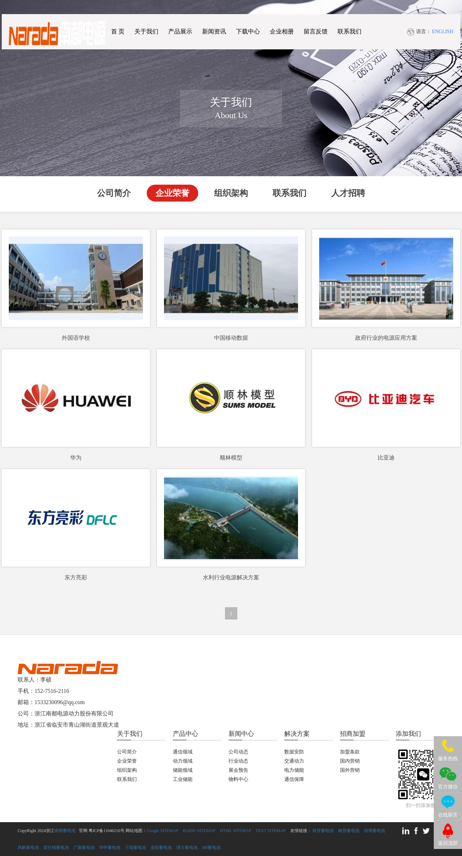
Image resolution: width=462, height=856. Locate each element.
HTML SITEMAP (235, 830)
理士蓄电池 (186, 847)
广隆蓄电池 (84, 847)
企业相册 (282, 31)
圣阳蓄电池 (161, 847)
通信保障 (294, 779)
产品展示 (180, 31)
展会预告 (238, 770)
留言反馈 (316, 31)
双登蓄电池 (323, 830)
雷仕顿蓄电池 (56, 847)
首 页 (117, 31)
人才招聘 (348, 193)
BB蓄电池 (211, 847)
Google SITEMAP (162, 830)
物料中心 (238, 779)
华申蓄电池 (109, 847)
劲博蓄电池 (374, 830)
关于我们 (146, 31)
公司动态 (238, 752)
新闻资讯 (214, 31)
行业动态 (238, 761)
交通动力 (294, 761)
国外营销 (350, 770)
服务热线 (448, 758)
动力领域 (183, 761)
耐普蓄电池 (348, 830)
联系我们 (349, 31)
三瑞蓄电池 (135, 847)
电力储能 (294, 770)
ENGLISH (442, 31)
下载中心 (248, 31)
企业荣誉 (172, 193)
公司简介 (114, 193)
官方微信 (448, 786)
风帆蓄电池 (28, 847)
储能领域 (183, 770)
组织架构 (231, 193)
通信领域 (183, 752)
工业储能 (183, 779)
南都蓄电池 (64, 830)
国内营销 (350, 761)
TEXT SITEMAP (271, 830)
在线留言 (448, 815)
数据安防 (294, 752)
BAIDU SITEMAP (199, 830)
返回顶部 (448, 843)
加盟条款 (350, 752)
